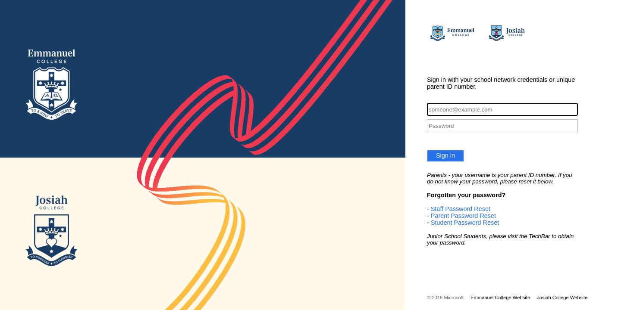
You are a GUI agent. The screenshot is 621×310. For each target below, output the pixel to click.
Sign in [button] (445, 155)
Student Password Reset (465, 222)
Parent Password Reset (463, 215)
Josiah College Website (562, 297)
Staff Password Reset (460, 208)
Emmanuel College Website (500, 297)
